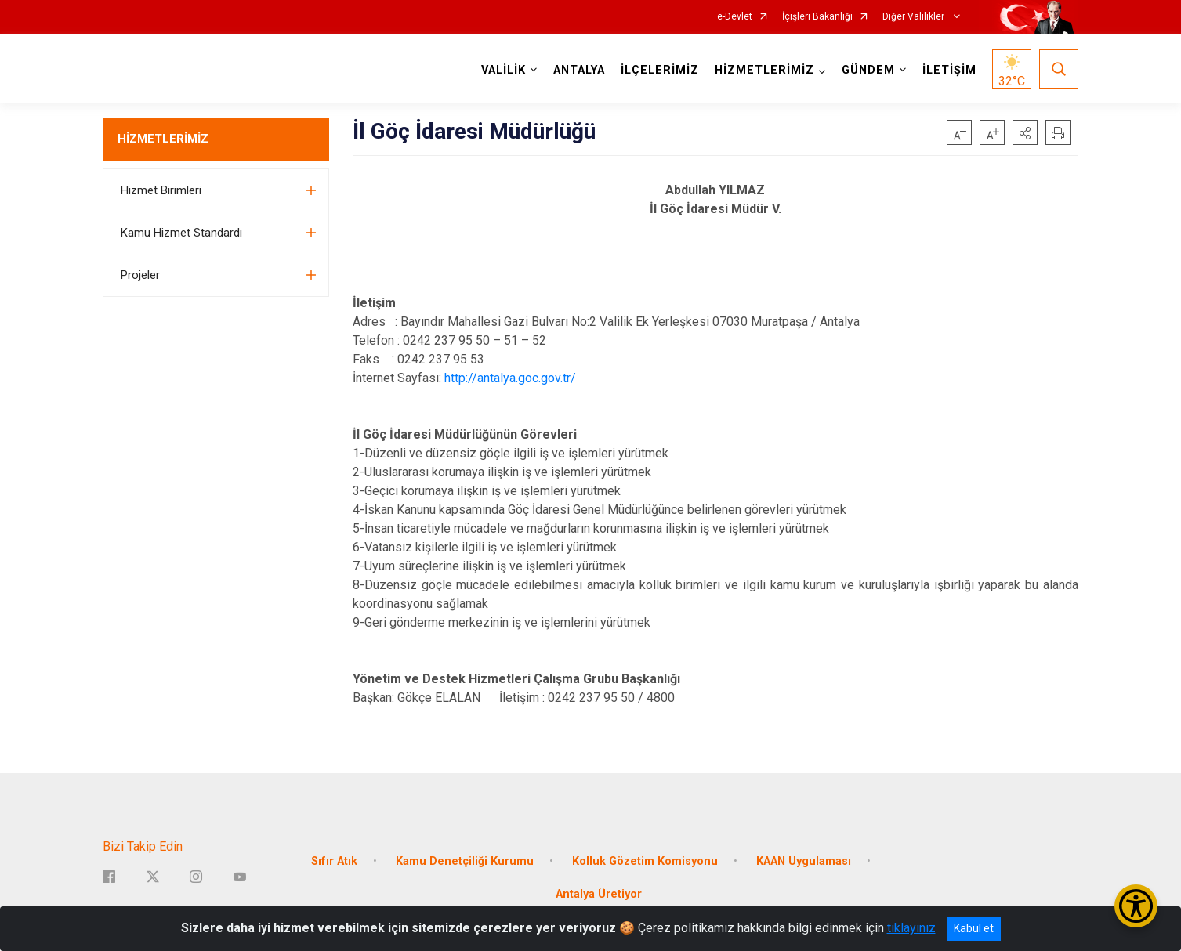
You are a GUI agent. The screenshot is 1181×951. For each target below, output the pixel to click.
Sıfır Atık (334, 861)
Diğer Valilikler (914, 17)
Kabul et (974, 928)
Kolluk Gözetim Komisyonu (645, 861)
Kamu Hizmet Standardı (181, 233)
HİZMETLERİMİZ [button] (764, 70)
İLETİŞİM (949, 70)
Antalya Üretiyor (599, 894)
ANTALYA (579, 70)
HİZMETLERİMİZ (163, 139)
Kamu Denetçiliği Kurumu (465, 861)
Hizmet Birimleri (161, 190)
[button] (1025, 132)
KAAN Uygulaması (803, 861)
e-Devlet (734, 17)
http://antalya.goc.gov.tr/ (510, 378)
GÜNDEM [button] (868, 70)
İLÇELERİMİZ (660, 70)
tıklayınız (911, 927)
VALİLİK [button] (503, 70)
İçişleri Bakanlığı (817, 17)
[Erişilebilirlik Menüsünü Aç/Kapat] (1135, 905)
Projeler (140, 275)
